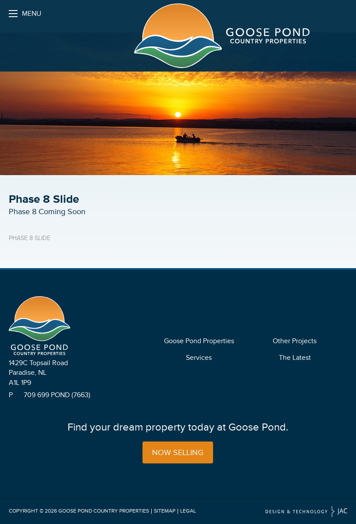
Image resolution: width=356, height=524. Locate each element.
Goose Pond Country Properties (103, 511)
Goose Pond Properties (199, 341)
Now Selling (177, 452)
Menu (25, 16)
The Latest (295, 357)
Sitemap (164, 511)
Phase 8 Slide (29, 238)
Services (199, 357)
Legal (188, 511)
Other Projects (295, 341)
